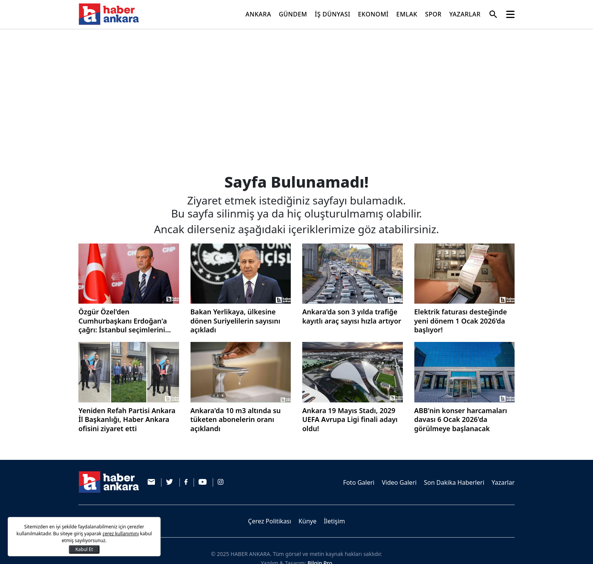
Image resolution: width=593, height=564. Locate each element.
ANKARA (258, 14)
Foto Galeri (359, 482)
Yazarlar (503, 482)
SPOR (433, 14)
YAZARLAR (465, 14)
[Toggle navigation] (510, 14)
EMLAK (406, 14)
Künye (307, 521)
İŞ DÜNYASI (332, 14)
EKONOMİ (373, 14)
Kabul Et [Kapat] (84, 549)
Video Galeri (399, 482)
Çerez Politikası (269, 521)
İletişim (334, 521)
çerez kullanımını (121, 533)
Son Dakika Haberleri (454, 482)
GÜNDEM (293, 14)
